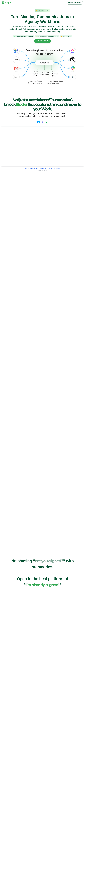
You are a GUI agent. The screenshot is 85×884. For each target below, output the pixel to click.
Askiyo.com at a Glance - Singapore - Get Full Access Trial (42, 168)
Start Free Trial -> (42, 41)
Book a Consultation (74, 2)
